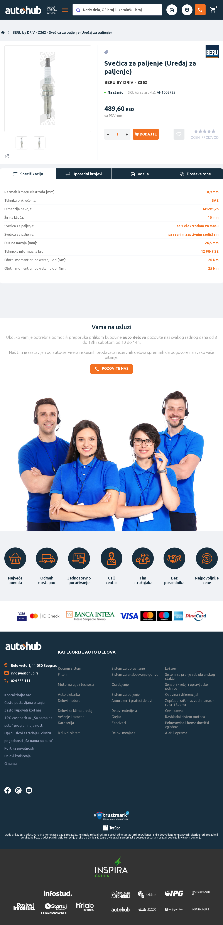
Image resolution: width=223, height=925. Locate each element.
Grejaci (117, 717)
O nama (10, 764)
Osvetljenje (120, 684)
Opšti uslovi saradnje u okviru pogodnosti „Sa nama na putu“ (28, 737)
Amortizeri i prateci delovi (132, 701)
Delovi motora (69, 701)
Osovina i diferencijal (181, 694)
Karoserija (66, 723)
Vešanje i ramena (71, 717)
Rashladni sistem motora (185, 717)
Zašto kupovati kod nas (23, 710)
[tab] (28, 173)
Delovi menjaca (123, 733)
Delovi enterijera (124, 711)
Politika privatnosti (19, 748)
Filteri (62, 674)
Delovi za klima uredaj (75, 711)
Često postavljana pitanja (24, 703)
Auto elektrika (69, 694)
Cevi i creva (174, 711)
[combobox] (117, 9)
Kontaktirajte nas (18, 695)
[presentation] (28, 173)
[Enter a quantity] (117, 134)
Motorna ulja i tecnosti (76, 684)
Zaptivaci (119, 723)
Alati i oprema (176, 733)
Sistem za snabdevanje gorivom (137, 674)
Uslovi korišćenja (17, 756)
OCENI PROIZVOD (205, 137)
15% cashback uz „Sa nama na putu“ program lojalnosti (28, 721)
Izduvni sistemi (69, 733)
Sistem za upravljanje (128, 668)
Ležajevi (171, 668)
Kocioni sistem (69, 668)
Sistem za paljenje (126, 694)
